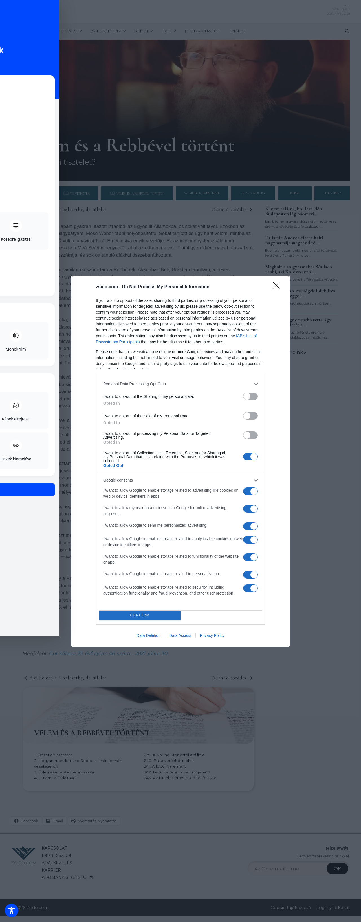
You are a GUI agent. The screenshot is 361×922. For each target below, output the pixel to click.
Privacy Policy (212, 635)
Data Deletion (148, 635)
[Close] (278, 287)
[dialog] (180, 461)
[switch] (250, 396)
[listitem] (180, 384)
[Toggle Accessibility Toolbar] (11, 910)
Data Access (180, 635)
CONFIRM (139, 615)
